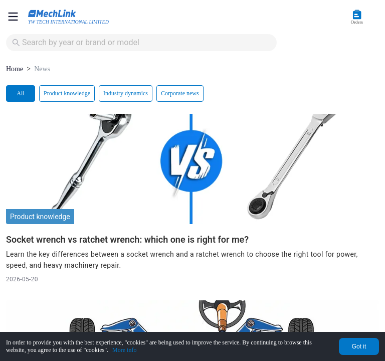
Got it (359, 346)
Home (14, 69)
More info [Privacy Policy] (124, 349)
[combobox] (142, 43)
